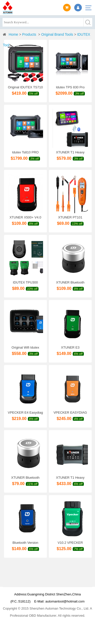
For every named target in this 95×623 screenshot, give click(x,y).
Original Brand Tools (57, 34)
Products (29, 34)
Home (13, 34)
